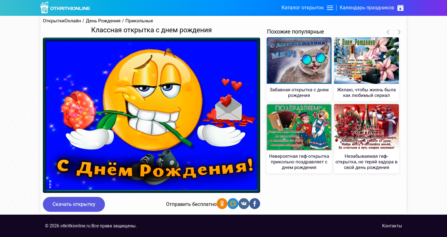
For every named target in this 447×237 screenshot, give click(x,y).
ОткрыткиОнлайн (62, 21)
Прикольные (139, 21)
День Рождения (103, 21)
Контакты (392, 225)
